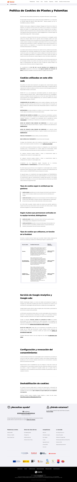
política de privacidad (47, 143)
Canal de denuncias (56, 468)
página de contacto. (31, 419)
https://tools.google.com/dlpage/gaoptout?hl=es (30, 396)
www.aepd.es (23, 119)
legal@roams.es (23, 126)
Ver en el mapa (49, 411)
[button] (12, 430)
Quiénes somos (19, 468)
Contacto (25, 468)
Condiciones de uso (32, 468)
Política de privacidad (40, 468)
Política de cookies (48, 468)
